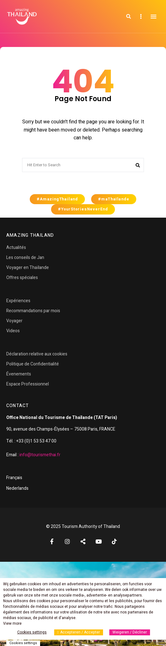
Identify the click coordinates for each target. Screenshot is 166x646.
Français (14, 477)
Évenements (18, 374)
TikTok (114, 541)
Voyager (14, 321)
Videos (13, 331)
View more (12, 623)
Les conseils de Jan (25, 257)
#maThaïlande (113, 199)
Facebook (51, 541)
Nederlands (17, 488)
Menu (153, 16)
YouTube (98, 541)
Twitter (83, 541)
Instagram (67, 541)
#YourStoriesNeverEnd (83, 209)
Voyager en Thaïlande (27, 267)
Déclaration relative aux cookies (36, 354)
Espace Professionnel (27, 384)
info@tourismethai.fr (39, 455)
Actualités (16, 247)
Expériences (18, 300)
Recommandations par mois (33, 310)
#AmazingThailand (57, 199)
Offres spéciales (22, 277)
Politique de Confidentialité (32, 364)
